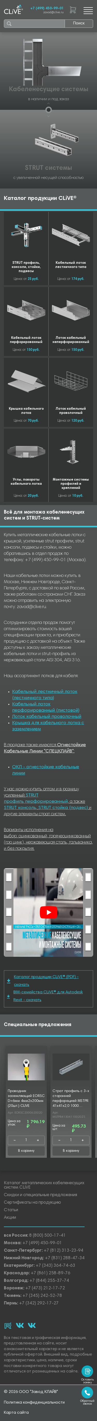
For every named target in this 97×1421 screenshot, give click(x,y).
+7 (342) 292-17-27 (39, 1303)
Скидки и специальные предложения (40, 1195)
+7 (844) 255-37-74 (49, 1281)
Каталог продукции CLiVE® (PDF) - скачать (43, 981)
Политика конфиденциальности (34, 1402)
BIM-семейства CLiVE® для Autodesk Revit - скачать (45, 996)
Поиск (79, 23)
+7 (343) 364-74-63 (55, 1266)
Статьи (11, 1210)
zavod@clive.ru (53, 12)
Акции (10, 1218)
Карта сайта (16, 1413)
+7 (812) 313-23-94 (63, 1251)
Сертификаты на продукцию (32, 1203)
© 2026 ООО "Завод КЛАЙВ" (31, 1392)
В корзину (26, 1151)
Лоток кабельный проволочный (46, 717)
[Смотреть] (48, 912)
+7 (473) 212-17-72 (45, 1288)
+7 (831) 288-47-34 (65, 1258)
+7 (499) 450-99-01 (47, 8)
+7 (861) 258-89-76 (50, 1273)
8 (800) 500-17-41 (47, 1236)
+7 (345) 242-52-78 (42, 1296)
